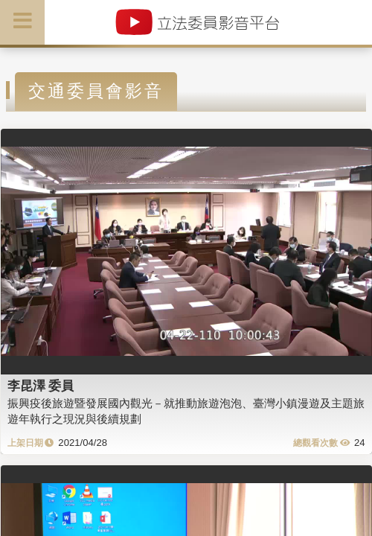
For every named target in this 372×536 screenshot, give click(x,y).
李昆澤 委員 (40, 385)
